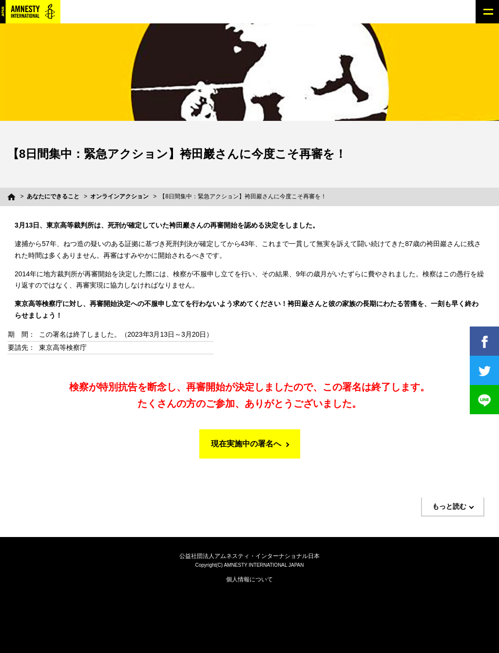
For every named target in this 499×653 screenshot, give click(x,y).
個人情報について (249, 579)
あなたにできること (53, 196)
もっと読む (449, 506)
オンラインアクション (119, 196)
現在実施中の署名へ (246, 444)
